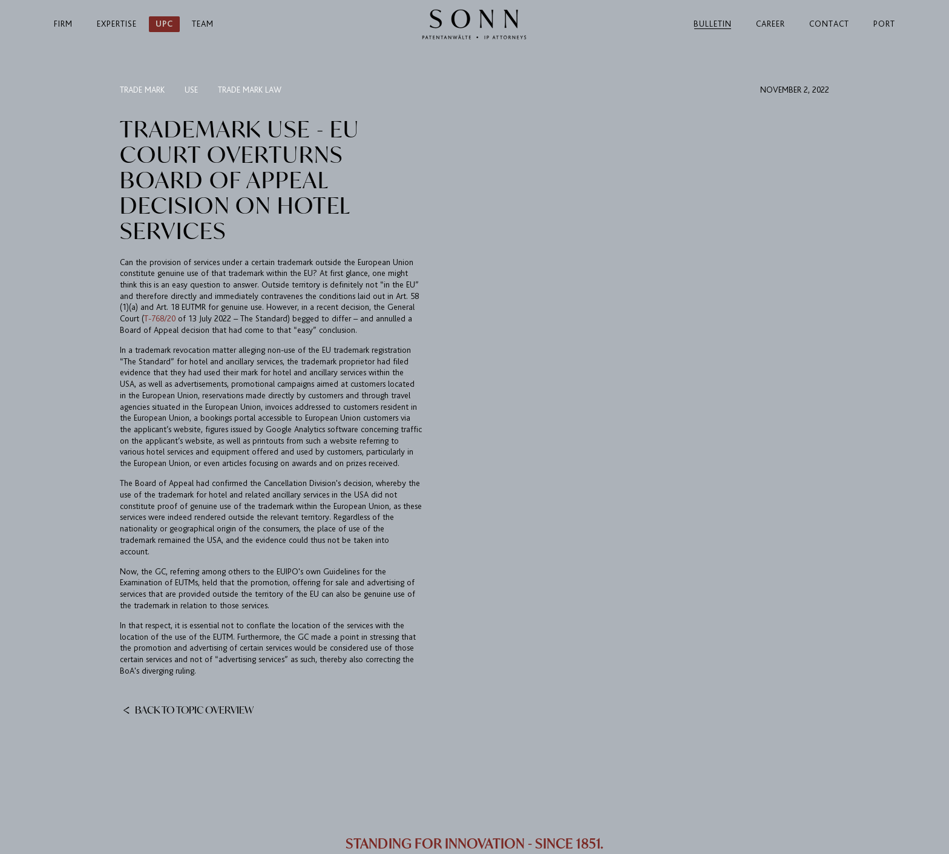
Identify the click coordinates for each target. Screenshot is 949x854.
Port (884, 23)
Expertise (117, 23)
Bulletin (713, 23)
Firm (63, 23)
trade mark (142, 89)
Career (770, 23)
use (191, 89)
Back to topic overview (188, 709)
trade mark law (249, 89)
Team (203, 23)
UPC (164, 23)
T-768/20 (161, 318)
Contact (829, 23)
